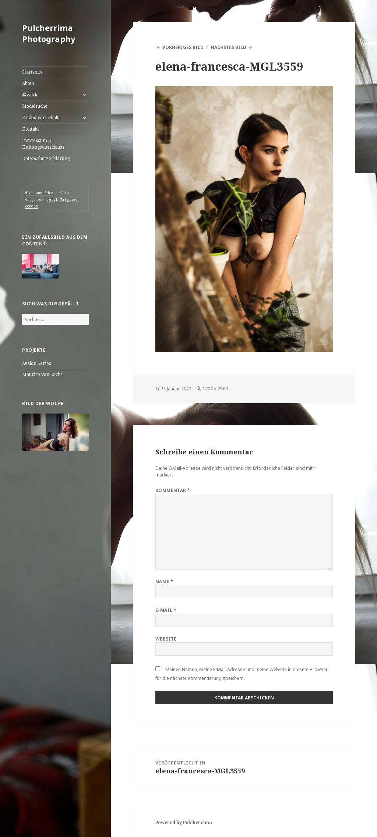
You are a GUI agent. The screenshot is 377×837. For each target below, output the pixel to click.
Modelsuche (34, 106)
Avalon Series (36, 363)
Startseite (32, 72)
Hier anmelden (39, 193)
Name (164, 581)
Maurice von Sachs (42, 374)
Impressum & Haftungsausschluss (43, 143)
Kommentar (172, 490)
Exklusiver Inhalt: (41, 117)
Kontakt (30, 129)
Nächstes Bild (228, 47)
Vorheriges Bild (183, 47)
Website (166, 639)
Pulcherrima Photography (48, 33)
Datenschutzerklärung (46, 158)
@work (30, 95)
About (28, 83)
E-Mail (166, 610)
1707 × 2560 (215, 389)
